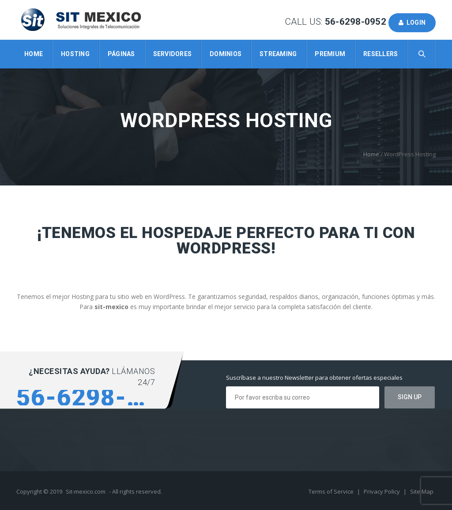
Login (412, 22)
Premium (330, 53)
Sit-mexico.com (85, 491)
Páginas (121, 53)
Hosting (75, 53)
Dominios (225, 53)
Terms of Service (332, 491)
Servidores (172, 53)
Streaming (278, 53)
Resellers (380, 53)
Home (33, 53)
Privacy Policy (382, 491)
